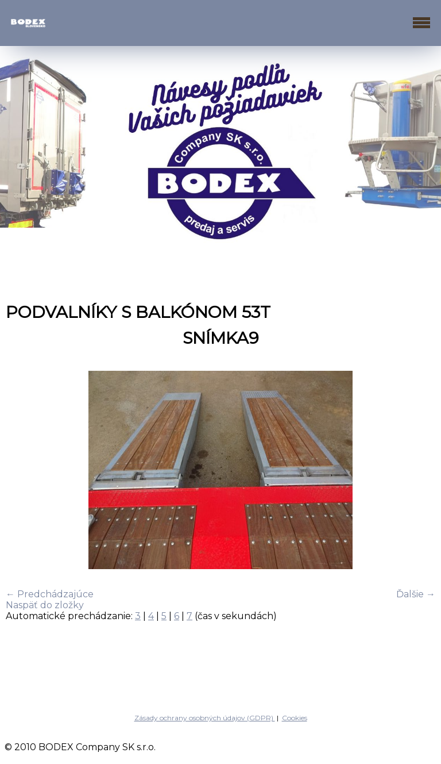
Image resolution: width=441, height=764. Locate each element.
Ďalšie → (415, 594)
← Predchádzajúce (50, 594)
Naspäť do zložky (45, 605)
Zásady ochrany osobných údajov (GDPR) (204, 717)
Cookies (294, 717)
